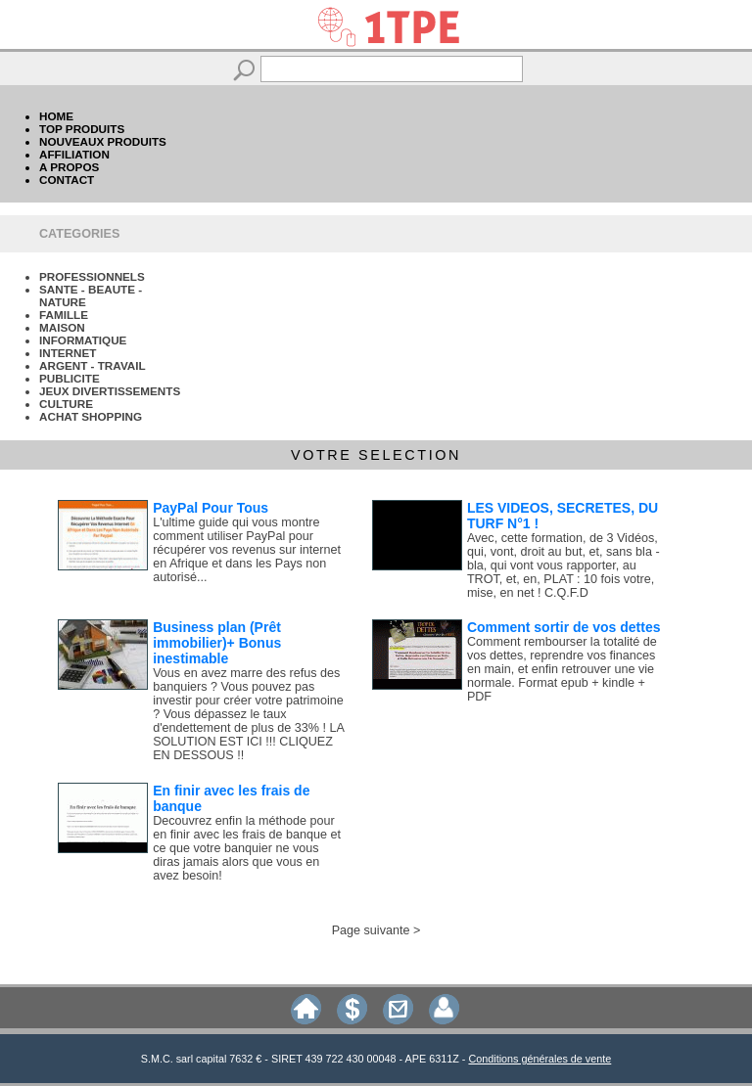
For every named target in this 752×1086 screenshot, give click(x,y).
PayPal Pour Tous (210, 508)
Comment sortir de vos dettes (564, 627)
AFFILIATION (74, 154)
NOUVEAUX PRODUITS (102, 141)
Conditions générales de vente (539, 1058)
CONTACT (66, 179)
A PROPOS (69, 166)
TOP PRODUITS (81, 128)
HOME (56, 116)
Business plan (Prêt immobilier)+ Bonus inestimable (217, 642)
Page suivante (371, 930)
